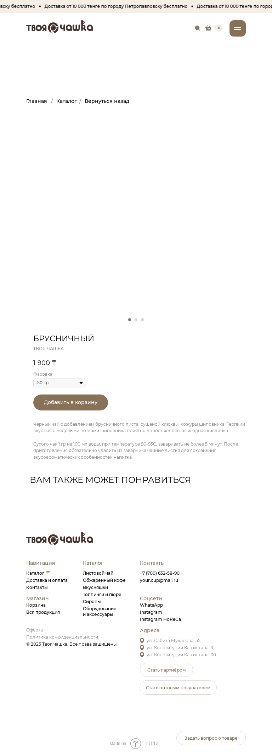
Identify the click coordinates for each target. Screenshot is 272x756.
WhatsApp (151, 605)
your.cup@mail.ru (159, 580)
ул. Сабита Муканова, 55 (173, 640)
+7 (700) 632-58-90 (160, 573)
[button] (166, 670)
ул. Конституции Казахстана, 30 (181, 654)
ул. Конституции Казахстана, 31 (181, 647)
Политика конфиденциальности (62, 637)
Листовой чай (98, 573)
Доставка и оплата (47, 580)
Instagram (151, 612)
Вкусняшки (95, 587)
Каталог (35, 573)
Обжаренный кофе (104, 580)
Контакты (37, 587)
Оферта (34, 630)
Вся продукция (43, 612)
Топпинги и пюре (102, 594)
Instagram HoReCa (160, 619)
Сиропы (92, 601)
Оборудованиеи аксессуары (100, 611)
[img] (197, 28)
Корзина (36, 605)
